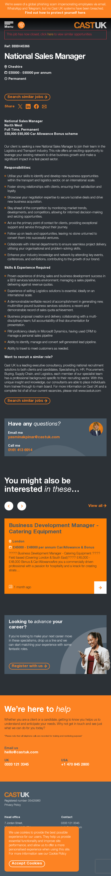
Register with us (27, 666)
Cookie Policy (57, 854)
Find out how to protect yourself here (55, 13)
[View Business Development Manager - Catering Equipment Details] (100, 587)
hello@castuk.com (21, 752)
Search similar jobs (25, 97)
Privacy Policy (12, 805)
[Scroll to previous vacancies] (8, 506)
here (50, 34)
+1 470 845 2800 (75, 765)
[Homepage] (90, 25)
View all (95, 506)
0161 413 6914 (20, 450)
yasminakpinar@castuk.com (34, 437)
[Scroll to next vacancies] (21, 506)
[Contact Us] (21, 25)
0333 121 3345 (16, 765)
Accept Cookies (27, 864)
